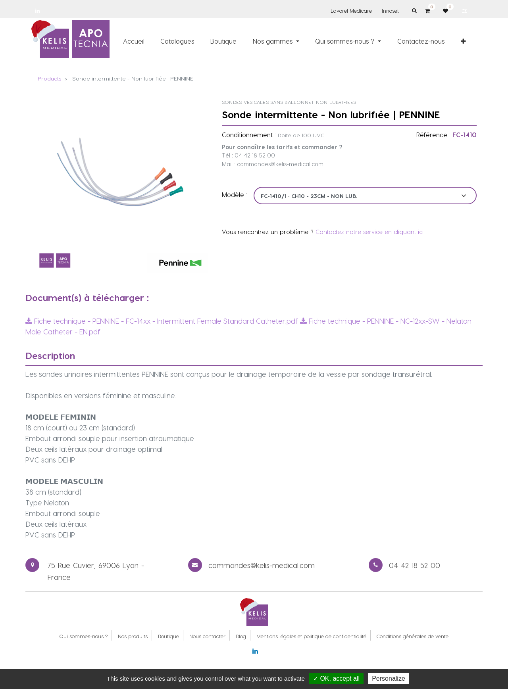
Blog (241, 636)
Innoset (390, 10)
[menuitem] (134, 41)
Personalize (388, 678)
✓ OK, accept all (336, 678)
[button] (463, 41)
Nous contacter (207, 636)
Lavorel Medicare (351, 10)
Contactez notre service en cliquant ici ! (371, 231)
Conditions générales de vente (412, 636)
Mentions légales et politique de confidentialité (311, 636)
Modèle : (234, 194)
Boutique (168, 636)
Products (49, 78)
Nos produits (133, 636)
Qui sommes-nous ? (83, 636)
